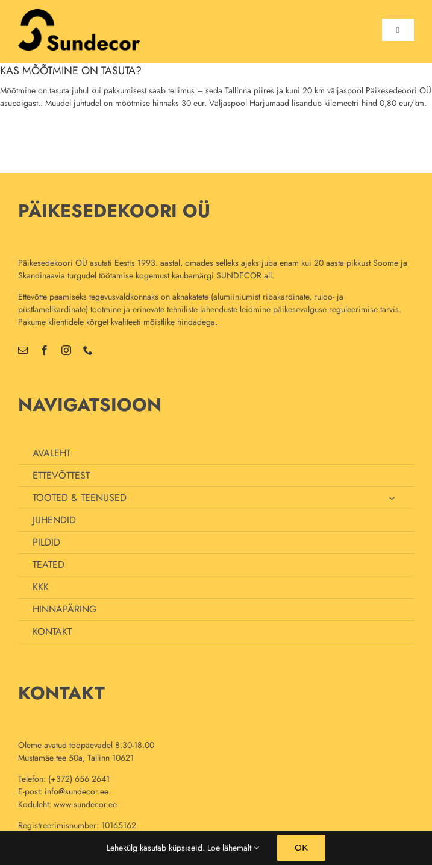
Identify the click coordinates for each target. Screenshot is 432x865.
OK (301, 847)
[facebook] (44, 350)
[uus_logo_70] (79, 13)
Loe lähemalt (233, 847)
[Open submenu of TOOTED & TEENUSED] (391, 498)
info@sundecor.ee (76, 791)
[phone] (88, 350)
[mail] (23, 350)
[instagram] (66, 350)
